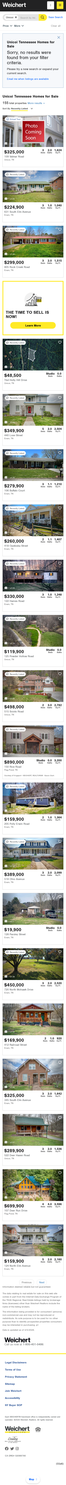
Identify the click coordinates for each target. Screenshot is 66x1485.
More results (36, 103)
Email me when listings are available (28, 79)
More (17, 26)
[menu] (60, 5)
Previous (27, 1282)
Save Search (55, 17)
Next (41, 1282)
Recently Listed (19, 108)
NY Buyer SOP (13, 1405)
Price (6, 26)
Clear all (56, 26)
